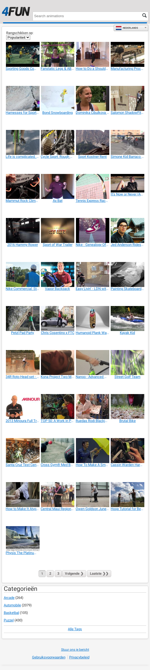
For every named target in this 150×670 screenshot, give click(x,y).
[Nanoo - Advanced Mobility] (92, 362)
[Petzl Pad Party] (22, 318)
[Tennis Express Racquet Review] (92, 186)
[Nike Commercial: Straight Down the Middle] (22, 274)
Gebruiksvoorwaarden (48, 657)
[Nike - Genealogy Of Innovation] (92, 230)
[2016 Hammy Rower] (22, 230)
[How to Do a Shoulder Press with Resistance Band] (92, 54)
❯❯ (99, 573)
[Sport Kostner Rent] (92, 142)
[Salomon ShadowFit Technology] (127, 98)
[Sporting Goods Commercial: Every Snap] (22, 54)
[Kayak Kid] (127, 318)
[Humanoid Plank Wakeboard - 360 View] (92, 318)
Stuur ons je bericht (75, 649)
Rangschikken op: (19, 33)
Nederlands (127, 28)
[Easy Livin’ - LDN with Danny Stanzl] (92, 274)
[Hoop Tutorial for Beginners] (127, 494)
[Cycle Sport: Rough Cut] (57, 142)
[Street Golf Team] (127, 362)
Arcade (9, 598)
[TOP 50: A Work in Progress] (57, 406)
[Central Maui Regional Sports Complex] (57, 494)
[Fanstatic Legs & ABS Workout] (57, 54)
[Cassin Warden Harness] (127, 450)
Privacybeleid (79, 657)
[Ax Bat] (57, 186)
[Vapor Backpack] (57, 274)
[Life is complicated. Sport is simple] (22, 142)
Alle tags (75, 629)
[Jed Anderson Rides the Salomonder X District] (127, 230)
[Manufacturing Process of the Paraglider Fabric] (127, 54)
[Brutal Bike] (127, 406)
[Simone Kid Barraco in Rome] (127, 142)
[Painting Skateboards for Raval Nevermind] (127, 274)
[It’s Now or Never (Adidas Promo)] (127, 183)
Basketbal (11, 613)
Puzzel (9, 620)
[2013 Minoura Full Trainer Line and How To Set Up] (22, 406)
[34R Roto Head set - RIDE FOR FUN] (22, 362)
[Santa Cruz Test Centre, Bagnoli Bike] (22, 450)
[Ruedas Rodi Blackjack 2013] (92, 406)
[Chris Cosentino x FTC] (57, 318)
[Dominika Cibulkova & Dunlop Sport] (92, 98)
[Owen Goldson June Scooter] (92, 494)
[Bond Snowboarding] (57, 98)
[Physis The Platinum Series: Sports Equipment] (22, 538)
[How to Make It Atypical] (22, 494)
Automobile (12, 605)
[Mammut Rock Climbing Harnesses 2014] (22, 186)
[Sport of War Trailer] (57, 230)
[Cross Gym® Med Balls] (57, 450)
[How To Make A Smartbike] (92, 450)
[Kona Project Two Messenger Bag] (57, 362)
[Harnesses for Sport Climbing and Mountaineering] (22, 98)
